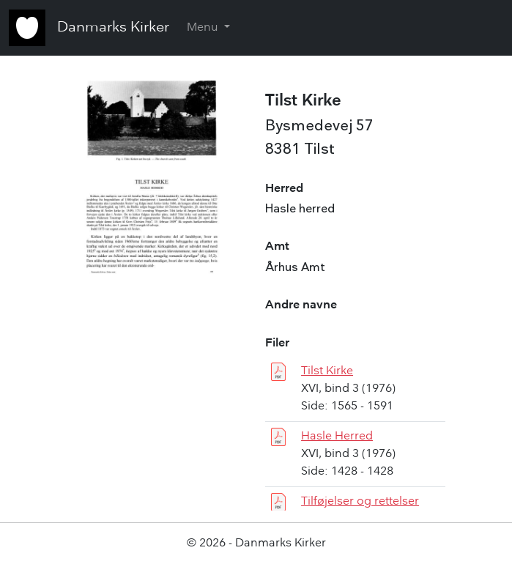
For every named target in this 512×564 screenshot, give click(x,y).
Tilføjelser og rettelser (360, 502)
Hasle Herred (337, 436)
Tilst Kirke (327, 371)
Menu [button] (204, 28)
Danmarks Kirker (113, 28)
